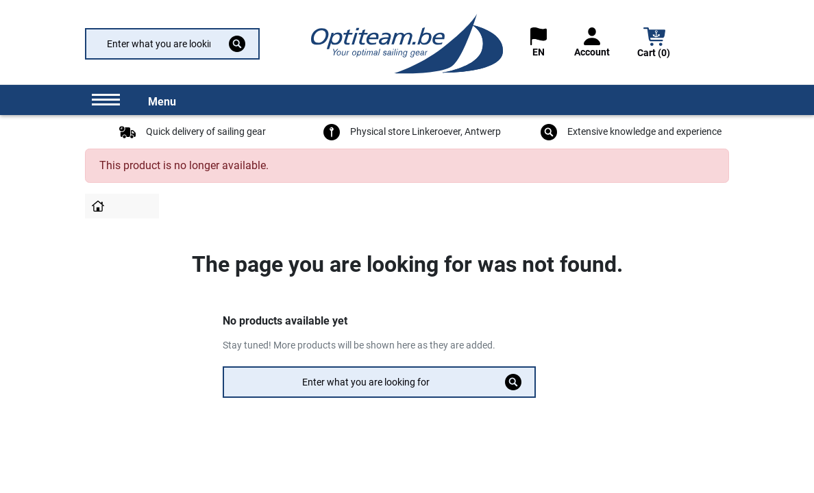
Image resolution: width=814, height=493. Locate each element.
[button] (654, 44)
